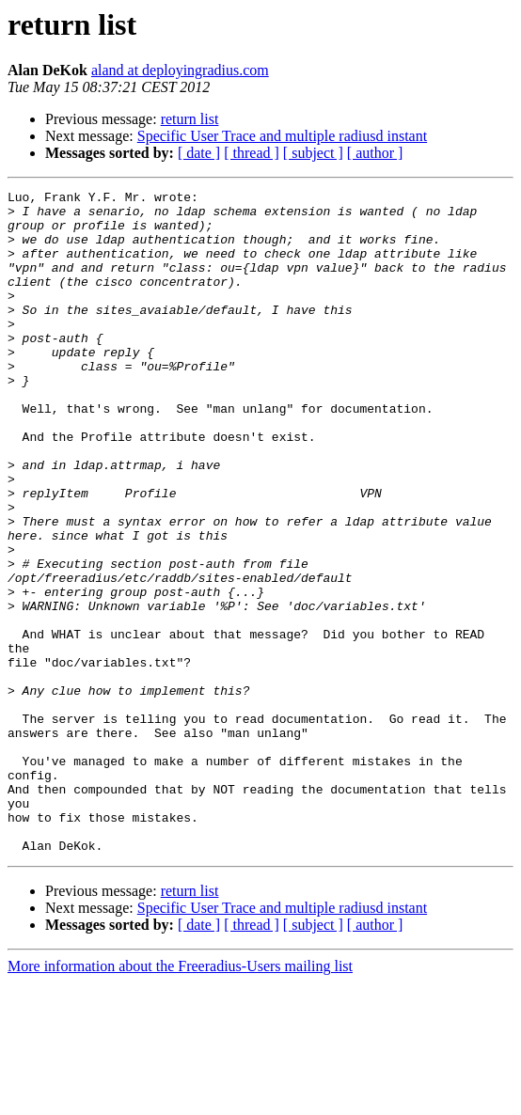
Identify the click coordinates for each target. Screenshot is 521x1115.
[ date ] (199, 153)
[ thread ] (251, 153)
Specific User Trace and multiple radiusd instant (282, 136)
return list (190, 119)
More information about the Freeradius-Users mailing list (180, 1099)
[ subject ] (313, 153)
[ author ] (375, 153)
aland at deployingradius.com (180, 70)
